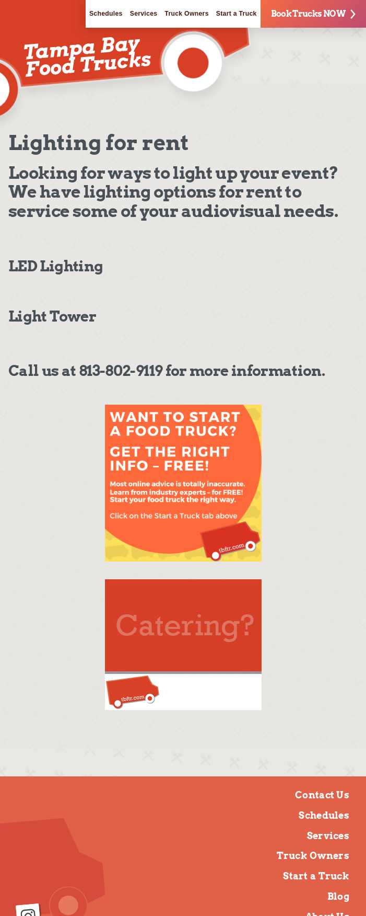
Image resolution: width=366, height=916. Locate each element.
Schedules (106, 13)
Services (144, 13)
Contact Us (322, 794)
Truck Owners (186, 13)
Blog (338, 896)
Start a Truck (236, 13)
